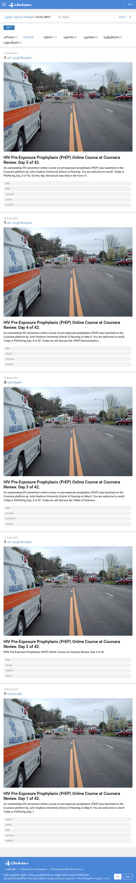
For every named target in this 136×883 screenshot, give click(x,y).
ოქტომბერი (13, 43)
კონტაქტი (10, 869)
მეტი (128, 876)
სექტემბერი (113, 37)
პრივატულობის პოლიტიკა (66, 869)
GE (130, 4)
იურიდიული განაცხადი (33, 869)
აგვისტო (91, 37)
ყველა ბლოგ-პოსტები (20, 17)
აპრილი (10, 37)
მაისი (29, 37)
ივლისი (70, 37)
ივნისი (50, 37)
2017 (9, 27)
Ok (117, 876)
